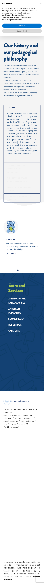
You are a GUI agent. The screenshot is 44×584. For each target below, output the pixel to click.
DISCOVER (10, 255)
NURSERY (10, 240)
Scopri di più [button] (22, 31)
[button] (41, 4)
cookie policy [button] (18, 15)
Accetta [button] (22, 25)
